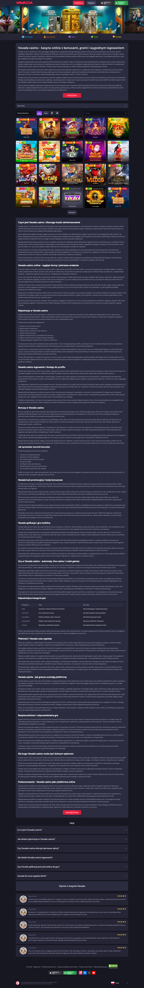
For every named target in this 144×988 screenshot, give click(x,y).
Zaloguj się (91, 3)
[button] (2, 20)
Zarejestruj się (78, 3)
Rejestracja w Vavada (72, 812)
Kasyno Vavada (72, 95)
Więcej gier (72, 212)
